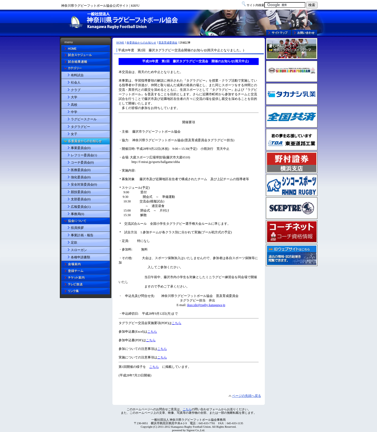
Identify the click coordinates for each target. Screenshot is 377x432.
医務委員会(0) (81, 170)
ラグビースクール (84, 119)
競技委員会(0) (81, 192)
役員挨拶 (77, 228)
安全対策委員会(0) (84, 184)
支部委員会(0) (81, 199)
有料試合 (77, 75)
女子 (74, 134)
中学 (74, 112)
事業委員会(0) (81, 148)
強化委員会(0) (81, 177)
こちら (187, 409)
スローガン (79, 250)
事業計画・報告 (82, 235)
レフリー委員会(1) (84, 155)
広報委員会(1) (81, 207)
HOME (120, 42)
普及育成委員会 (168, 42)
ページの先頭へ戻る (246, 396)
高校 (74, 105)
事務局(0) (77, 214)
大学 (74, 97)
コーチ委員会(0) (82, 162)
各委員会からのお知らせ (141, 42)
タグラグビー (80, 127)
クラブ (75, 90)
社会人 (75, 82)
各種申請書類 (80, 257)
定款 (74, 242)
